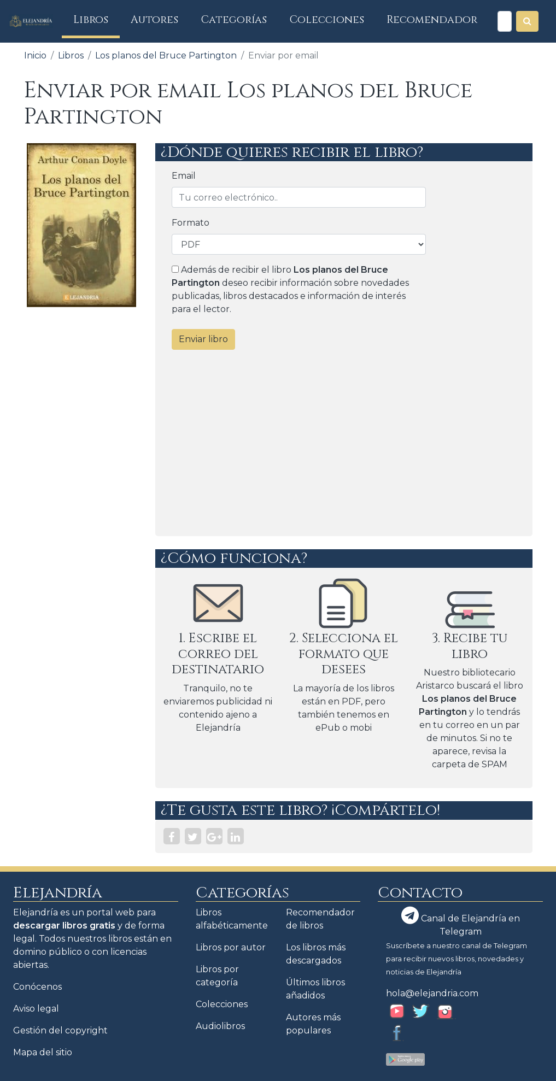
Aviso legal (36, 1008)
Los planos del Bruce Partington (166, 55)
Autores (154, 20)
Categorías (234, 20)
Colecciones (327, 20)
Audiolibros (220, 1026)
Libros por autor (231, 947)
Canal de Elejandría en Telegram (460, 922)
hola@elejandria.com (432, 993)
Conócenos (37, 987)
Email (184, 176)
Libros (96, 19)
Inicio (35, 55)
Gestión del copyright (60, 1030)
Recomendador (432, 20)
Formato (190, 223)
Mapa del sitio (42, 1052)
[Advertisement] (344, 443)
